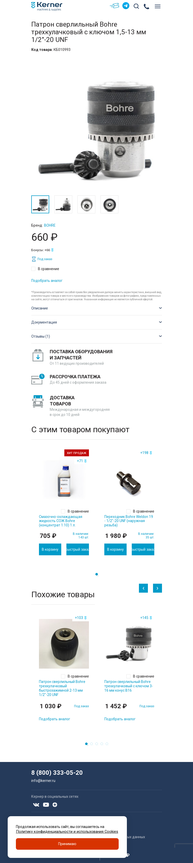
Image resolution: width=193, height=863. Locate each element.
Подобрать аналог (47, 281)
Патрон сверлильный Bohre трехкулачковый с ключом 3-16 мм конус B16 (128, 686)
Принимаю (67, 843)
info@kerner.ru (43, 781)
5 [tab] (108, 745)
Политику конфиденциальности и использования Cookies (64, 831)
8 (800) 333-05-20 (57, 773)
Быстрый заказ (77, 549)
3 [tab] (98, 745)
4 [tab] (103, 745)
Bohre (50, 225)
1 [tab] (98, 575)
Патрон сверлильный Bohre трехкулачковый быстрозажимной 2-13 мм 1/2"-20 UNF (62, 688)
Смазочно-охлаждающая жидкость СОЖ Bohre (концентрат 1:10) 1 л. (60, 521)
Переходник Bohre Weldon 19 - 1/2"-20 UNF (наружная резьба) (128, 521)
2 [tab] (93, 745)
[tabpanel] (64, 502)
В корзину (50, 549)
